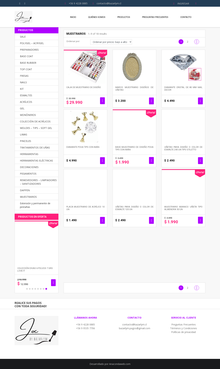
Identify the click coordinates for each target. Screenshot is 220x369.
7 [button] (43, 289)
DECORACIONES (29, 167)
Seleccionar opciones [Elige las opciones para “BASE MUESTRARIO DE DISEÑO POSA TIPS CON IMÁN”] (151, 160)
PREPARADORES (29, 49)
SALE (23, 36)
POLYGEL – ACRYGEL (32, 43)
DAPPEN (25, 190)
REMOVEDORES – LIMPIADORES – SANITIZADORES (38, 181)
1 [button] (27, 289)
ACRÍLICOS (26, 101)
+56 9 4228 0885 (85, 324)
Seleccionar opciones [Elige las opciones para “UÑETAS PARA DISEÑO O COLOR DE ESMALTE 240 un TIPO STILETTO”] (200, 160)
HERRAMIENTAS (29, 154)
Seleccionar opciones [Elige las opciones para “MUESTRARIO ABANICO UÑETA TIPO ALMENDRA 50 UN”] (200, 220)
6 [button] (41, 289)
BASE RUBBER (28, 62)
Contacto (185, 17)
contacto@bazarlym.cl (134, 324)
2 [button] (30, 289)
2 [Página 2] (187, 41)
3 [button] (32, 289)
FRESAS (24, 75)
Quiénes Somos (96, 17)
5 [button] (38, 289)
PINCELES (25, 141)
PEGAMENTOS (28, 173)
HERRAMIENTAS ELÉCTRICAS (36, 160)
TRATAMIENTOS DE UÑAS (35, 147)
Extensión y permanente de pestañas (35, 205)
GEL (22, 108)
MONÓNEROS (28, 115)
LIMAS (23, 134)
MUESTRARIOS (28, 196)
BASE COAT (26, 56)
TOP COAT (26, 69)
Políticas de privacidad (183, 332)
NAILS (23, 82)
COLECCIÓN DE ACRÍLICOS (35, 121)
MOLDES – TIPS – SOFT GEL (36, 128)
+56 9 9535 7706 (85, 328)
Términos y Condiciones (183, 328)
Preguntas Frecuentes (155, 17)
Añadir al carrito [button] (102, 100)
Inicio (73, 17)
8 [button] (46, 289)
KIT (22, 88)
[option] (36, 257)
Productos (123, 17)
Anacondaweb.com (119, 364)
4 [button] (35, 289)
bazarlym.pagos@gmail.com (134, 328)
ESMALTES (26, 95)
